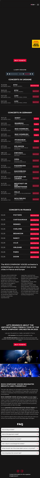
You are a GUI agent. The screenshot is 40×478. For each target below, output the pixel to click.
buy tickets (20, 345)
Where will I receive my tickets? (11, 439)
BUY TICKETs (20, 60)
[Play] (8, 74)
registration (35, 85)
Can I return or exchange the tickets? (13, 443)
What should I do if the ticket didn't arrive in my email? (18, 448)
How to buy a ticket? (8, 429)
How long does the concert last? (11, 453)
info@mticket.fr (13, 476)
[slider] (13, 74)
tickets (36, 118)
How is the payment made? (10, 434)
